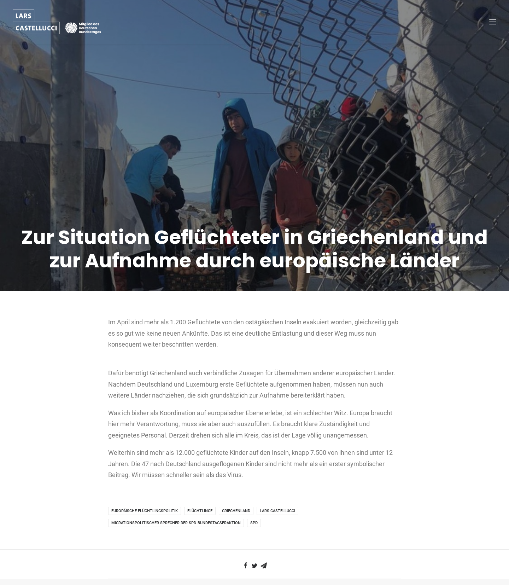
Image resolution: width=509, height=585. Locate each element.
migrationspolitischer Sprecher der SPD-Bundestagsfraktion (176, 477)
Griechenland (236, 465)
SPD (254, 477)
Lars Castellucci (277, 465)
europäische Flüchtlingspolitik (144, 465)
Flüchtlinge (199, 465)
